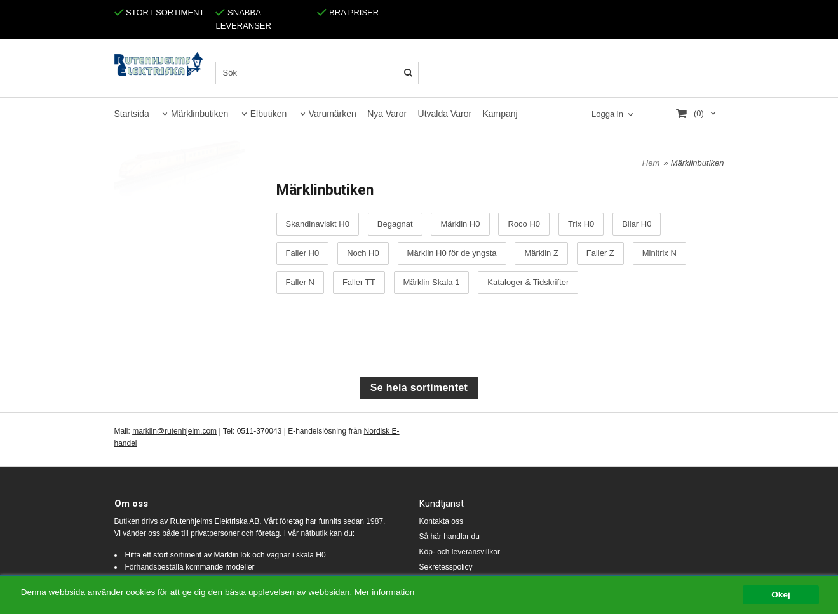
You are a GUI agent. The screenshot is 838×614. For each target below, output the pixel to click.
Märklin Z (541, 253)
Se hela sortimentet (419, 387)
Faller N (300, 282)
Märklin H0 (460, 224)
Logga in (607, 114)
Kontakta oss (441, 521)
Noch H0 (363, 253)
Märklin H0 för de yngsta (452, 253)
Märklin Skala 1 (431, 282)
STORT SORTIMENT (159, 12)
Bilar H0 (636, 224)
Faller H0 (303, 253)
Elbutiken (268, 114)
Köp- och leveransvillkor (459, 551)
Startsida (131, 114)
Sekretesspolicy (446, 567)
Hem (650, 163)
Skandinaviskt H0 (317, 224)
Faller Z (600, 253)
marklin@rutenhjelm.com (174, 431)
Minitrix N (659, 253)
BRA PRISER (348, 12)
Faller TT (358, 282)
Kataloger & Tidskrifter (528, 282)
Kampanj (499, 114)
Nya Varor (387, 114)
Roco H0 (524, 224)
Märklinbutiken (199, 114)
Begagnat (395, 224)
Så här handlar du (449, 536)
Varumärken (332, 114)
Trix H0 (581, 224)
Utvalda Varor (445, 114)
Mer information (384, 592)
